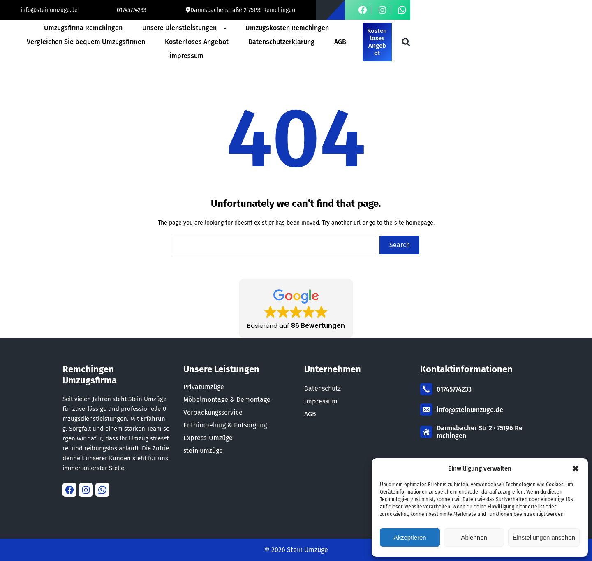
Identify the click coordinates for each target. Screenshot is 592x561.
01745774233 (131, 10)
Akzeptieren (409, 537)
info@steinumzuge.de (49, 10)
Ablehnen (474, 537)
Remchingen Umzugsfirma (89, 375)
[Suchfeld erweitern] (406, 42)
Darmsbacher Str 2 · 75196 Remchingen (480, 432)
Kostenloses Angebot (377, 42)
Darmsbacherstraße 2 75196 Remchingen (242, 10)
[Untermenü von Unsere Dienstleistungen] (227, 28)
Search (399, 245)
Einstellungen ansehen (544, 537)
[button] (575, 468)
